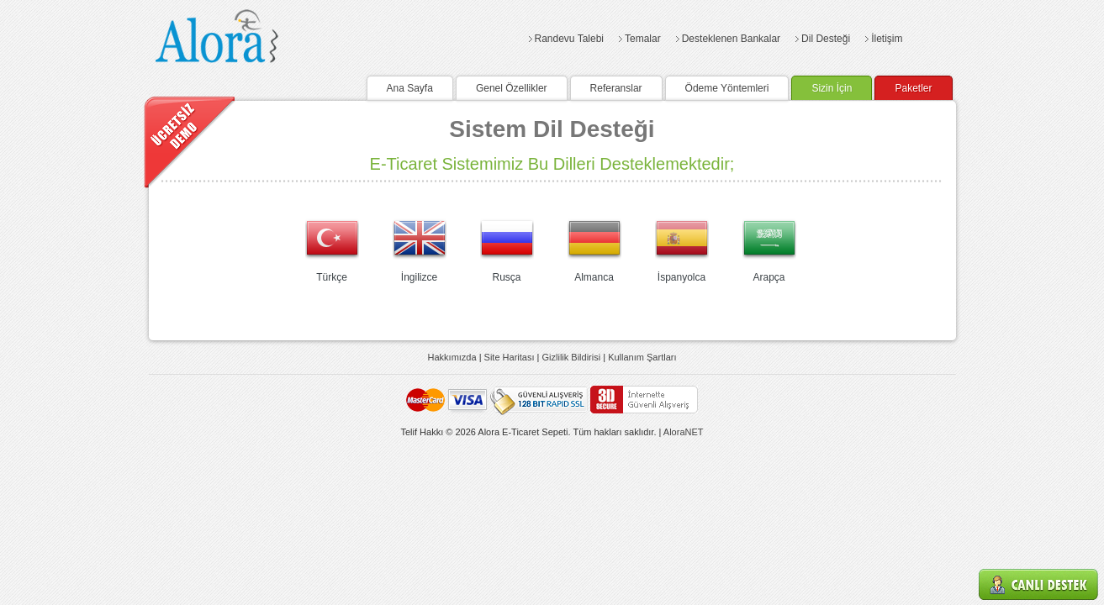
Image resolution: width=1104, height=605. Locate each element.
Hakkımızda (452, 357)
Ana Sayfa (410, 88)
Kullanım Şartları (642, 357)
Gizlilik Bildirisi (571, 357)
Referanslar (616, 88)
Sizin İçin (831, 88)
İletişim (886, 39)
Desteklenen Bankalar (731, 39)
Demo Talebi (190, 142)
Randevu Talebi (570, 39)
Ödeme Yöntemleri (727, 88)
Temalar (643, 39)
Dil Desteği (825, 39)
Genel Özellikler (511, 88)
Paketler (913, 88)
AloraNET (683, 432)
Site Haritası (509, 357)
